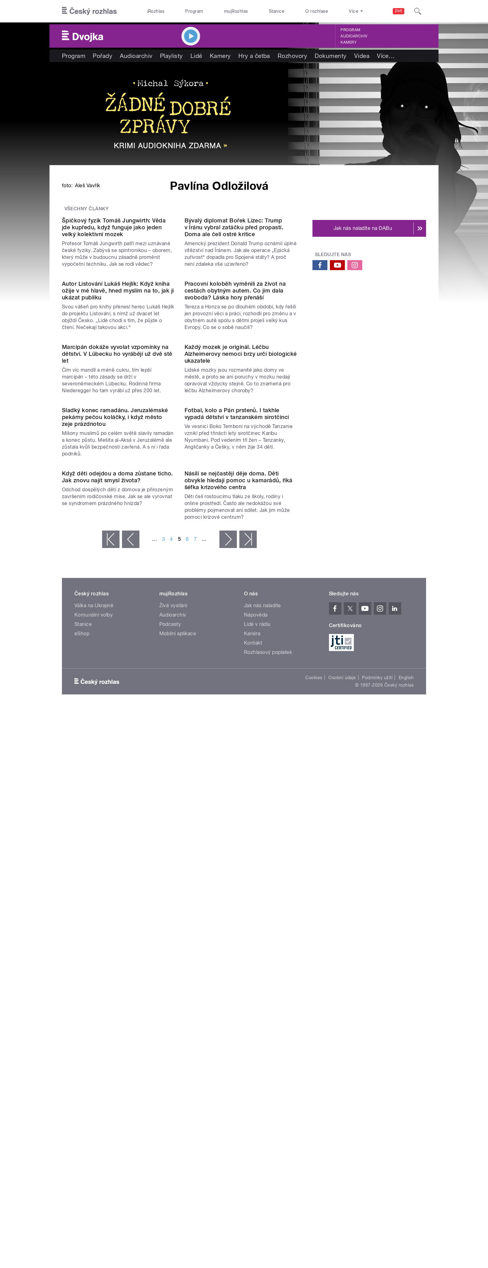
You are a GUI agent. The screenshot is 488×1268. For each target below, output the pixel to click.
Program (194, 11)
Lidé (196, 55)
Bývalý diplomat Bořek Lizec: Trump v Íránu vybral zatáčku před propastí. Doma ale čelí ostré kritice (234, 384)
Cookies (313, 1088)
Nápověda (256, 1026)
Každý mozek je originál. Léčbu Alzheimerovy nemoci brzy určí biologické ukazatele (241, 638)
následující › (228, 950)
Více (386, 55)
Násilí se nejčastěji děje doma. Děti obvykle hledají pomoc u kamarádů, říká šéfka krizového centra (239, 891)
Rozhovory (292, 55)
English (406, 1088)
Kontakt (253, 1054)
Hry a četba (254, 55)
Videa (361, 55)
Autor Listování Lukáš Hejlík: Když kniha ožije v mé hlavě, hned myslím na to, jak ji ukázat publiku (118, 511)
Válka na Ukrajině (93, 1016)
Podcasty (170, 1035)
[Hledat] (417, 11)
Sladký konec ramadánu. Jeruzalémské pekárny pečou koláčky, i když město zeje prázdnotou (115, 764)
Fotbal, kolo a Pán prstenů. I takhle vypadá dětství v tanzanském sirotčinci (237, 761)
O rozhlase (316, 11)
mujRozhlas (236, 11)
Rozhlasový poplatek (268, 1063)
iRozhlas (156, 11)
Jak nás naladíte (262, 1016)
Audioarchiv (353, 36)
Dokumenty (330, 55)
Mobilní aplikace (177, 1044)
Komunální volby (93, 1026)
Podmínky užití (377, 1088)
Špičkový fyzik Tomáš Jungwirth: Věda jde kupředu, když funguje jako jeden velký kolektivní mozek (114, 384)
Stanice (276, 11)
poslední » (248, 950)
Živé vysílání (173, 1016)
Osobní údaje (342, 1088)
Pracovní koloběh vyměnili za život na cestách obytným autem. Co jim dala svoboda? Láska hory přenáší (235, 511)
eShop (81, 1044)
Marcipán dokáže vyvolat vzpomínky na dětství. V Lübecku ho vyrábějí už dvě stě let (117, 638)
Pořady (102, 55)
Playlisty (171, 55)
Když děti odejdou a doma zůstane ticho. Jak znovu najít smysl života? (117, 887)
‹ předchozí (130, 950)
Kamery (348, 42)
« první (111, 950)
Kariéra (252, 1044)
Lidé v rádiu (257, 1035)
